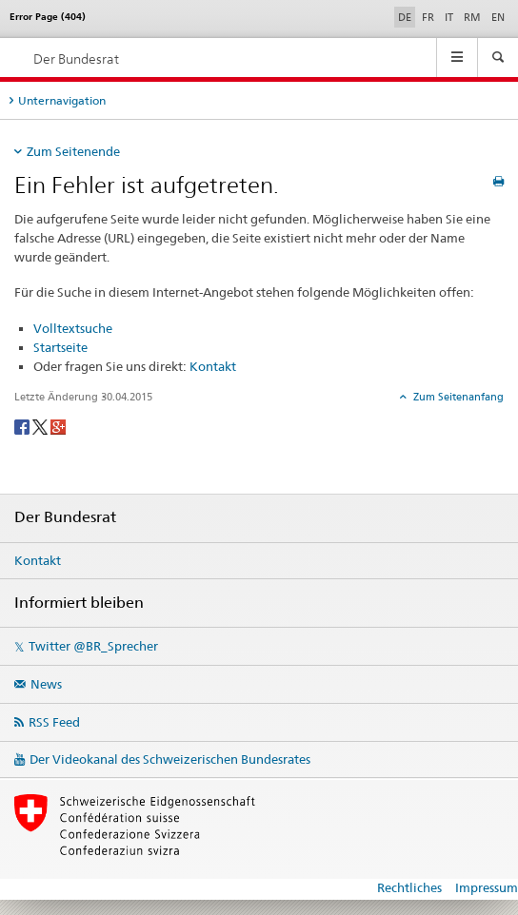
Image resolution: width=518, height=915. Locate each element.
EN (498, 17)
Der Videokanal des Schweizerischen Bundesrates (170, 759)
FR (428, 17)
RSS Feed (54, 722)
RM (472, 17)
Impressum (486, 887)
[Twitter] (41, 426)
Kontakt (212, 366)
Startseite (60, 347)
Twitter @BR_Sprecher (93, 645)
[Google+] (58, 426)
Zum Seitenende (73, 151)
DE (406, 16)
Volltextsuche (72, 328)
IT (449, 17)
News (46, 683)
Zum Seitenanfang (457, 396)
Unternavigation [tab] (62, 100)
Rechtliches (409, 887)
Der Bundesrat (76, 58)
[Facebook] (23, 426)
